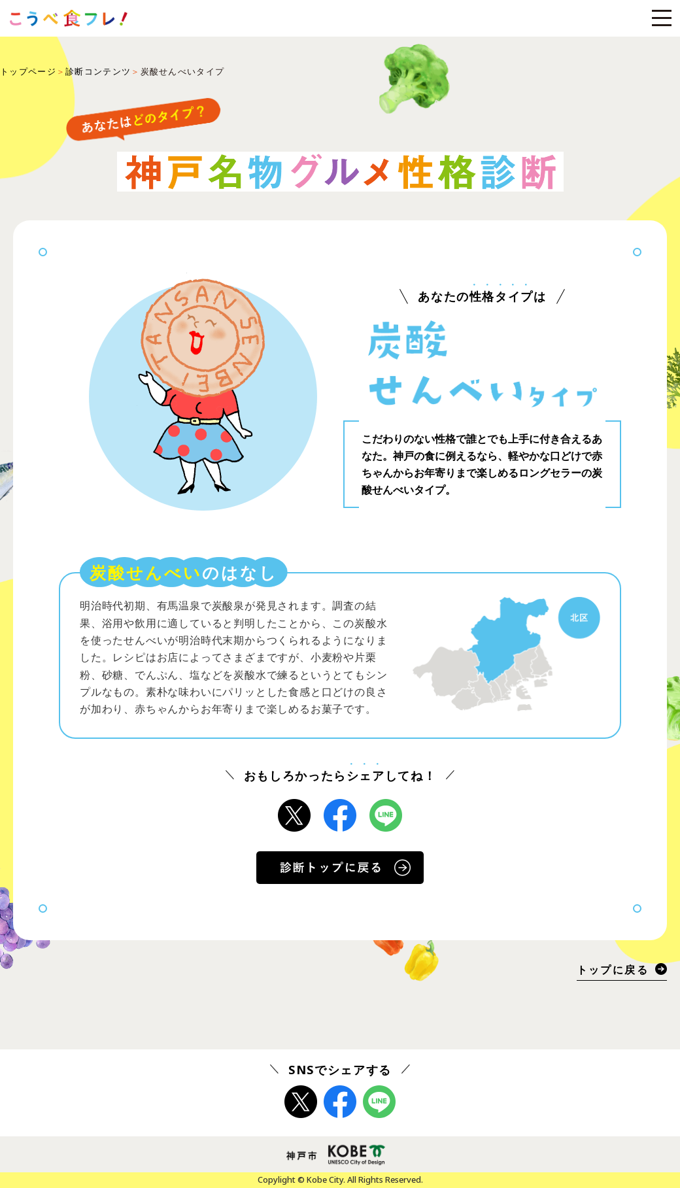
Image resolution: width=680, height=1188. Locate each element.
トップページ (28, 71)
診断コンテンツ (98, 71)
